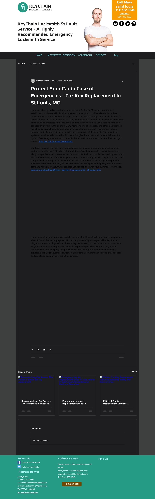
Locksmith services (37, 63)
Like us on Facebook (31, 462)
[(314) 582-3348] (72, 484)
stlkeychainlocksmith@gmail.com (32, 482)
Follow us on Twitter (30, 467)
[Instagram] (133, 23)
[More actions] (122, 80)
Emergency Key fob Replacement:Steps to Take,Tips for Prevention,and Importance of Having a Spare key (76, 402)
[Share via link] (50, 349)
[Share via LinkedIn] (44, 349)
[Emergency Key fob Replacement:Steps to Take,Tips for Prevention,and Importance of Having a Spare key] (77, 386)
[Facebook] (121, 23)
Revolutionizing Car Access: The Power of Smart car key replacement (36, 402)
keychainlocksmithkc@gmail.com (32, 486)
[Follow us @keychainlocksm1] (19, 466)
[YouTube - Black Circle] (115, 23)
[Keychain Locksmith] (19, 462)
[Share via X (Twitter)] (38, 349)
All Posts (21, 63)
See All (134, 371)
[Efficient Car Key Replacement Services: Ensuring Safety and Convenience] (118, 386)
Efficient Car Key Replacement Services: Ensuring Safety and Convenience (115, 402)
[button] (133, 63)
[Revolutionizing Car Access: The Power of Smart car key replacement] (36, 386)
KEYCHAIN (40, 6)
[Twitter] (127, 23)
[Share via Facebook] (32, 349)
